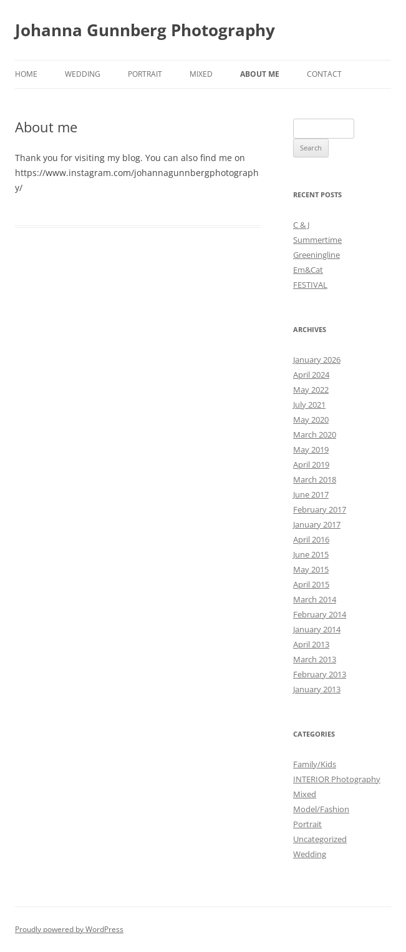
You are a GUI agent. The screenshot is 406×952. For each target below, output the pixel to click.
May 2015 (311, 569)
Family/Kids (314, 764)
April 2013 (311, 644)
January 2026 (317, 359)
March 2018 (314, 479)
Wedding (82, 74)
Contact (324, 74)
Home (26, 74)
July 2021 (309, 404)
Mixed (201, 74)
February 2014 (319, 614)
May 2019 (311, 449)
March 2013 (314, 659)
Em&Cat (308, 269)
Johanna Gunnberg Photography (145, 30)
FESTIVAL (310, 284)
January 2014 (317, 629)
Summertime (317, 239)
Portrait (145, 74)
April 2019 (311, 464)
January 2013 (317, 689)
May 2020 (311, 419)
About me (259, 74)
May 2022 (311, 389)
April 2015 (311, 584)
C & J (301, 224)
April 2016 (311, 539)
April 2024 (311, 374)
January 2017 (317, 524)
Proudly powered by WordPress (69, 929)
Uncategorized (320, 839)
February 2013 (319, 674)
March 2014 (314, 599)
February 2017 (319, 509)
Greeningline (316, 254)
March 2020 (314, 434)
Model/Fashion (321, 809)
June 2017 (311, 494)
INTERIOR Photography (336, 779)
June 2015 (311, 554)
